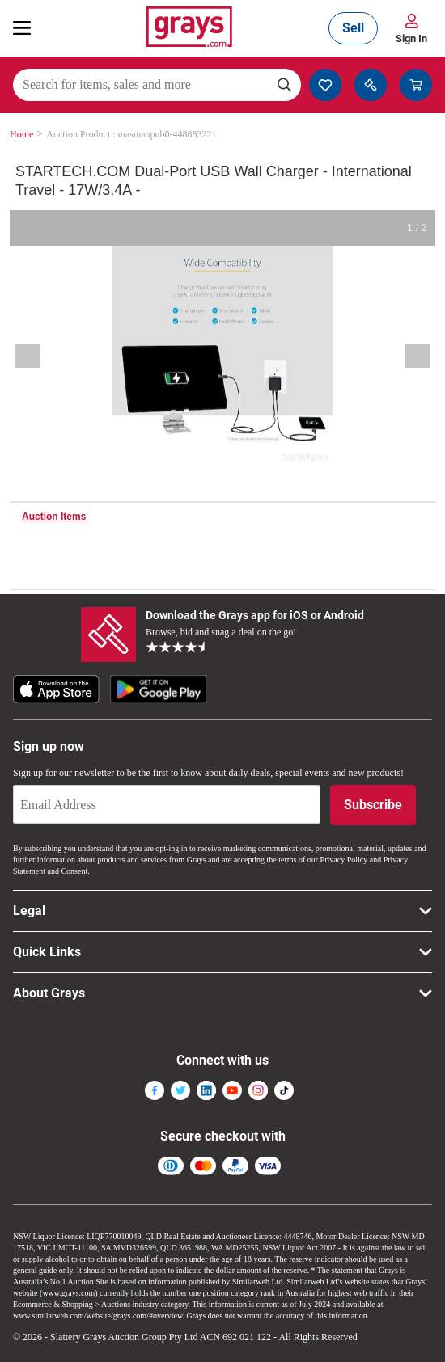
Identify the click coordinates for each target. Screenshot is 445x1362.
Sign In (411, 38)
